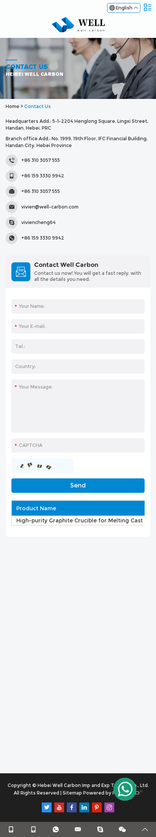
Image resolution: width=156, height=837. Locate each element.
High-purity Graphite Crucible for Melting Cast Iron (85, 520)
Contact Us (37, 106)
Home (12, 106)
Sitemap (72, 793)
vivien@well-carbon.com (50, 207)
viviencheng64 (38, 222)
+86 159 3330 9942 (42, 238)
